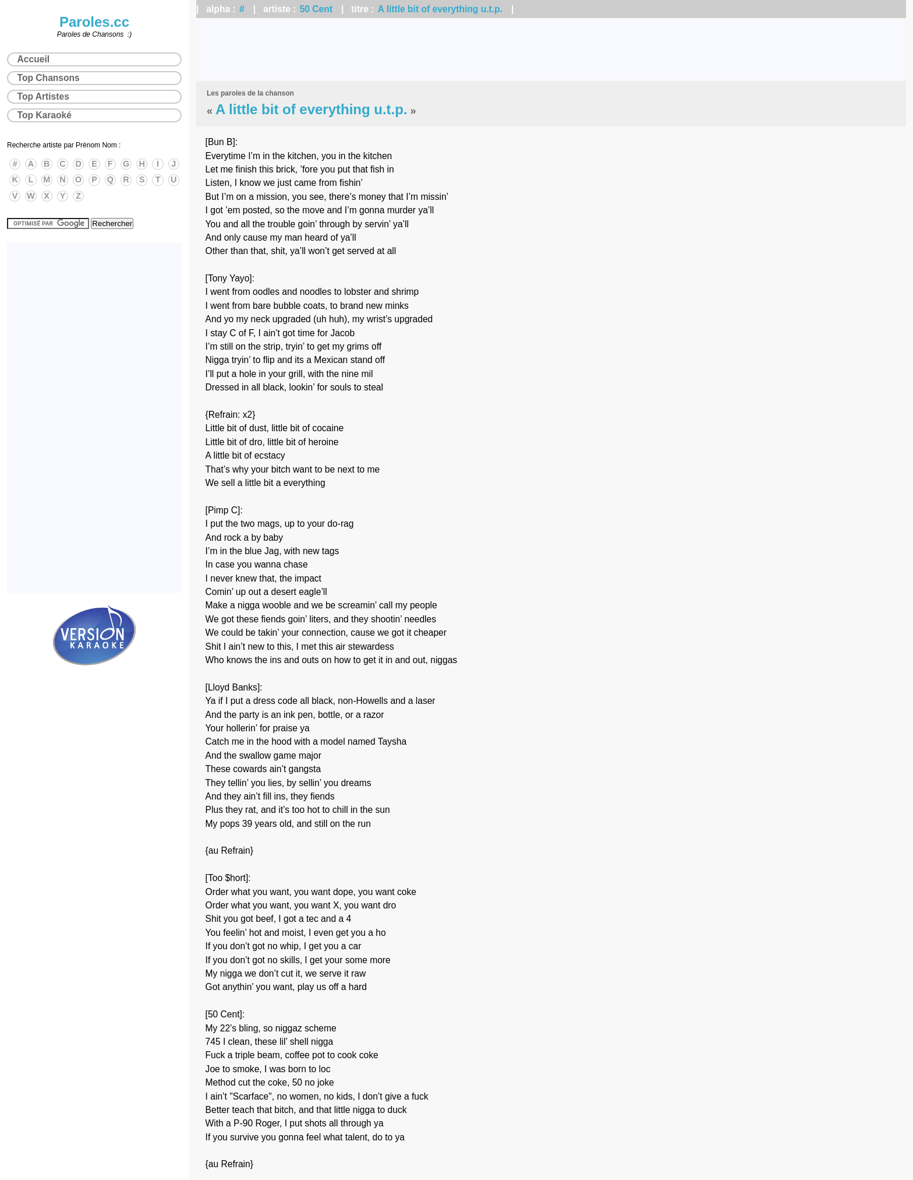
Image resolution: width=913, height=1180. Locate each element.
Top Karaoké (44, 115)
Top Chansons (48, 78)
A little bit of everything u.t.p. (440, 9)
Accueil (33, 59)
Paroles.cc (94, 22)
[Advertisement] (551, 49)
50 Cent (316, 9)
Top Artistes (43, 96)
